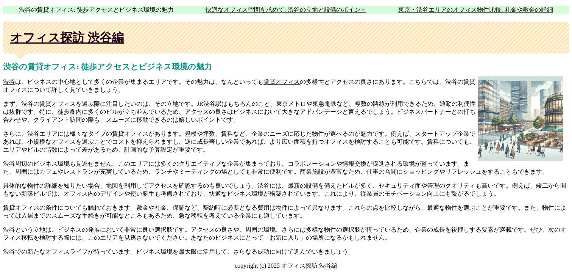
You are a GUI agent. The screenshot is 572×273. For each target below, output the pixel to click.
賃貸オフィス (281, 81)
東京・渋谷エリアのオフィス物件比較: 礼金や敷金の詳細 (475, 9)
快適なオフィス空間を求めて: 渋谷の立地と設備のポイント (286, 9)
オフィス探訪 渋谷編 (67, 37)
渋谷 (9, 81)
